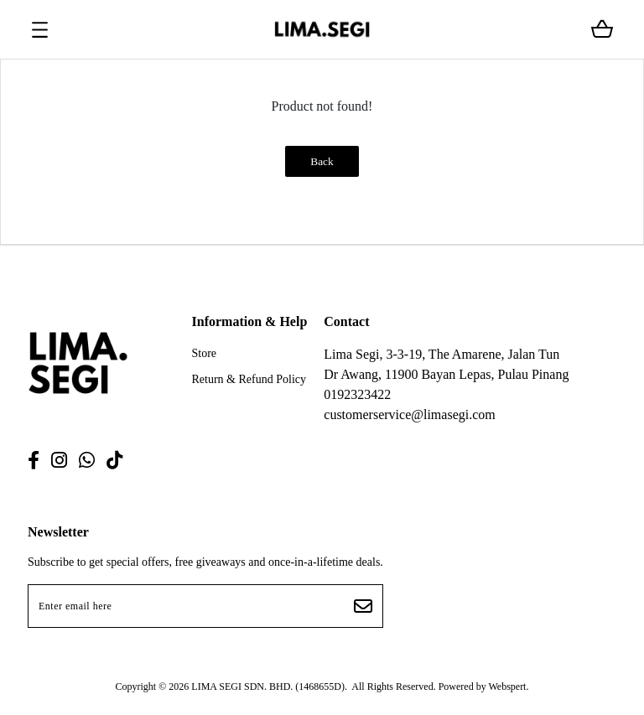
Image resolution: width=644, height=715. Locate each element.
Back (321, 161)
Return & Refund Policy (249, 379)
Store (204, 353)
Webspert (507, 686)
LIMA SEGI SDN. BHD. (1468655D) (268, 686)
